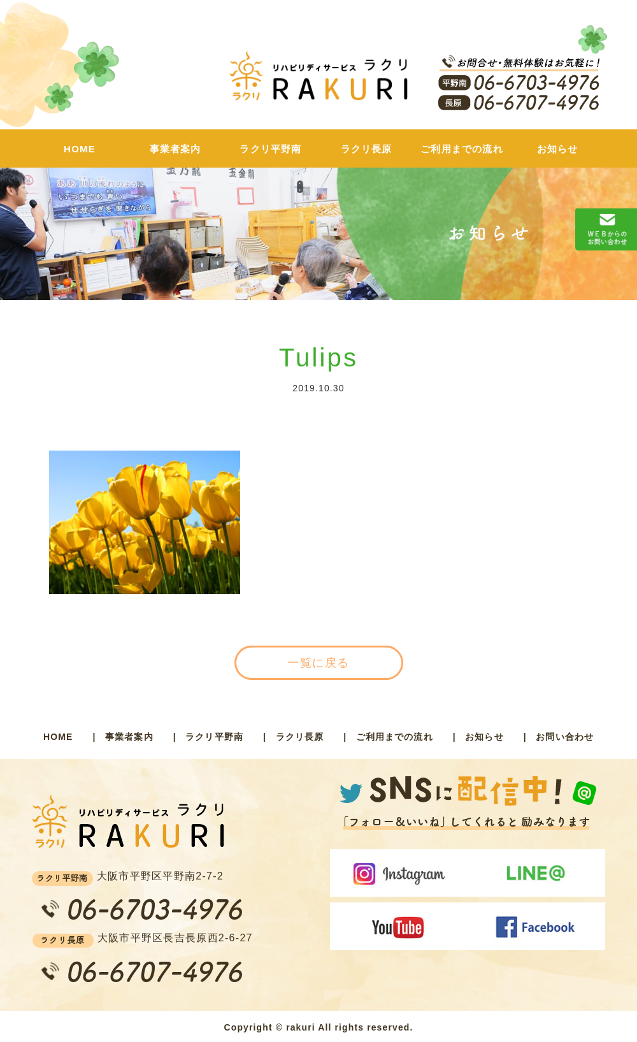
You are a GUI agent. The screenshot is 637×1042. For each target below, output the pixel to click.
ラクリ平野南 (270, 148)
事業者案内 (175, 148)
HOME (80, 148)
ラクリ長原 (366, 148)
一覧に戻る (318, 662)
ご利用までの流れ (461, 148)
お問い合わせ (565, 737)
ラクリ (318, 82)
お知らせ (557, 148)
